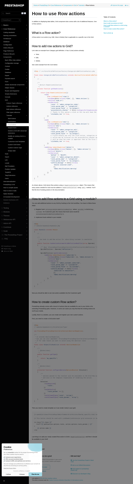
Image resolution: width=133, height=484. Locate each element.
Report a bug (6, 248)
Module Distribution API (10, 200)
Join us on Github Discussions (80, 465)
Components (67, 5)
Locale (7, 163)
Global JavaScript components (14, 84)
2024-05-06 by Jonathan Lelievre (48, 478)
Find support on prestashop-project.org (80, 469)
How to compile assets (10, 187)
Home (36, 5)
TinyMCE (8, 172)
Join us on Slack (7, 251)
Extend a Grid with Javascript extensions (17, 132)
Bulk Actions (12, 118)
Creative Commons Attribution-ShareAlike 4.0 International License (66, 480)
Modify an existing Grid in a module (16, 137)
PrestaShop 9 (44, 5)
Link (6, 160)
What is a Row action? (110, 21)
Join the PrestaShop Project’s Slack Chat (82, 460)
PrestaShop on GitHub (9, 246)
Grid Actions (12, 121)
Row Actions (12, 124)
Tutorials (81, 5)
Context (7, 66)
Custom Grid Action (14, 144)
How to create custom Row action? (114, 29)
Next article (108, 33)
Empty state (12, 151)
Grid (75, 5)
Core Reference (56, 5)
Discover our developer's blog (80, 473)
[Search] (14, 13)
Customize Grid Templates (16, 141)
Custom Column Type (15, 147)
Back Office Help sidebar (13, 60)
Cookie (7, 69)
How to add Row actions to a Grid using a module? (115, 26)
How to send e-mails (9, 190)
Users (7, 178)
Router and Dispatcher (12, 91)
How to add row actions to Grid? (113, 23)
